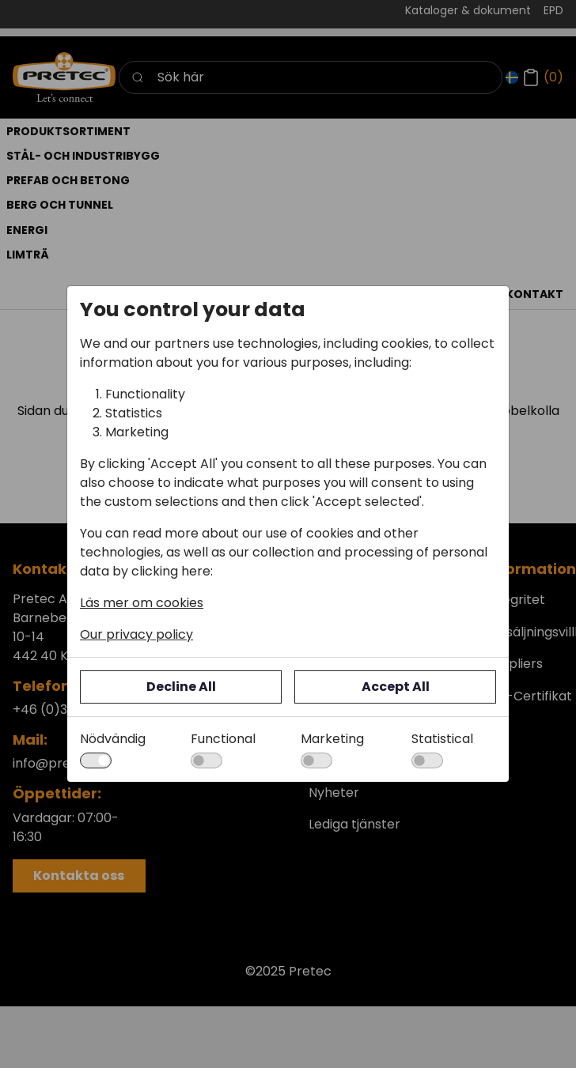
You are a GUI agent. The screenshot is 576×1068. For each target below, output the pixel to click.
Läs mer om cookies (141, 603)
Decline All (181, 686)
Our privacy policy (136, 634)
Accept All (396, 686)
